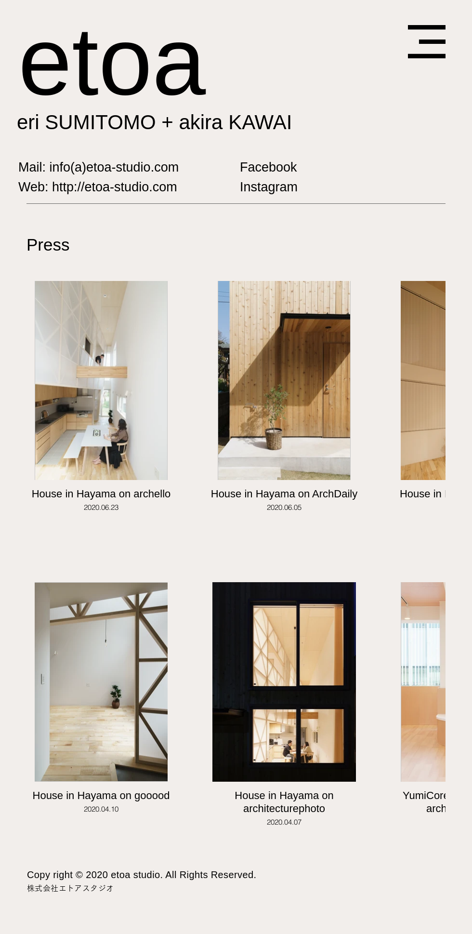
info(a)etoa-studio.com (114, 167)
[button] (427, 41)
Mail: (34, 167)
